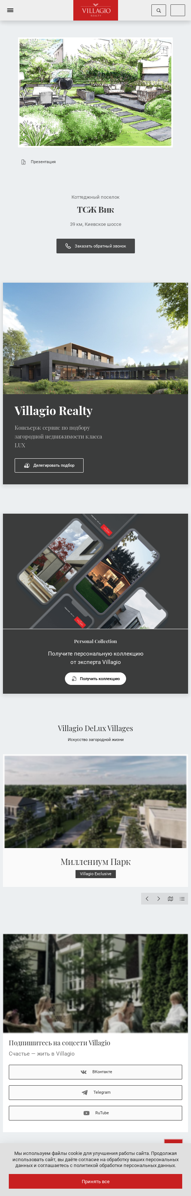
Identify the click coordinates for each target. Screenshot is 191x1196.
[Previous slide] (147, 899)
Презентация (37, 162)
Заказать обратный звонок (95, 246)
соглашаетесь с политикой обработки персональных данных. (107, 1165)
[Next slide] (159, 899)
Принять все (96, 1181)
